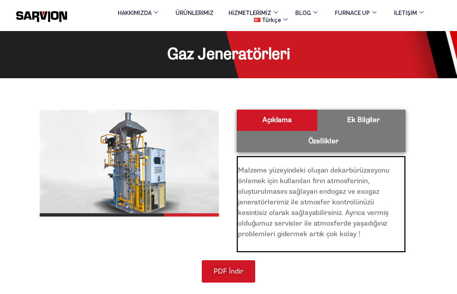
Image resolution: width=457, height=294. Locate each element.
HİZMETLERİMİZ (253, 13)
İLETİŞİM (409, 13)
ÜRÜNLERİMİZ (194, 13)
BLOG (306, 13)
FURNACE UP (356, 13)
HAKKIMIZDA (138, 13)
